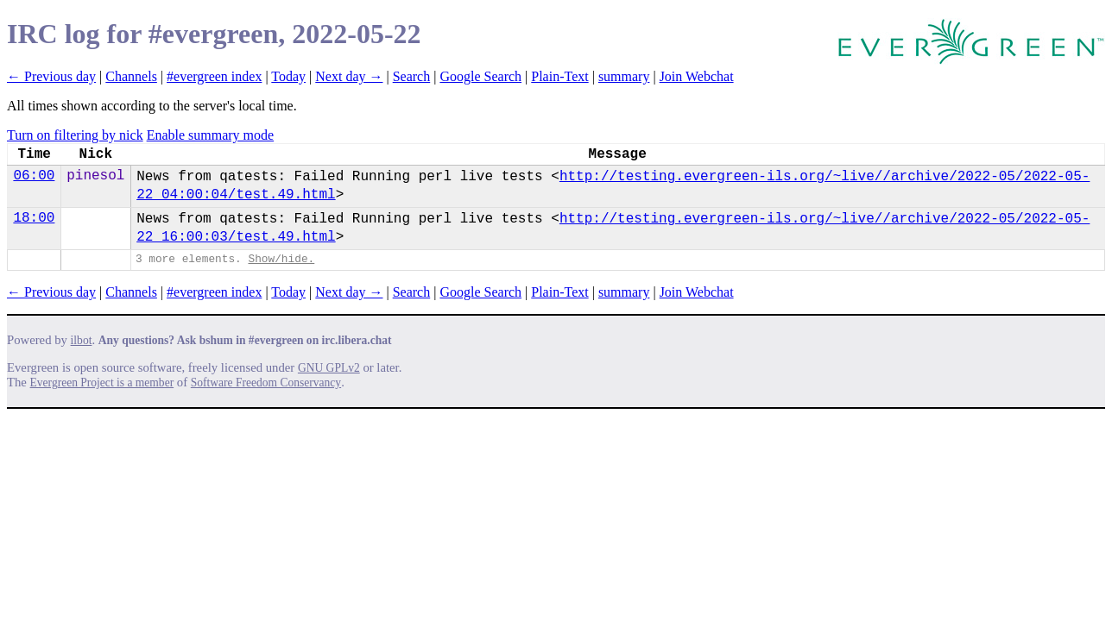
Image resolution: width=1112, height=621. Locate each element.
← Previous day (51, 76)
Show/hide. (281, 259)
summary (624, 76)
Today (288, 76)
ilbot (81, 340)
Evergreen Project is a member (102, 382)
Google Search (480, 76)
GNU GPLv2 (329, 367)
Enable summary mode (211, 135)
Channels (131, 76)
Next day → (348, 76)
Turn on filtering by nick (75, 135)
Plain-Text (559, 76)
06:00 (33, 176)
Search (412, 76)
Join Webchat (697, 76)
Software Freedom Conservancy (266, 382)
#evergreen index (214, 76)
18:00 (33, 218)
